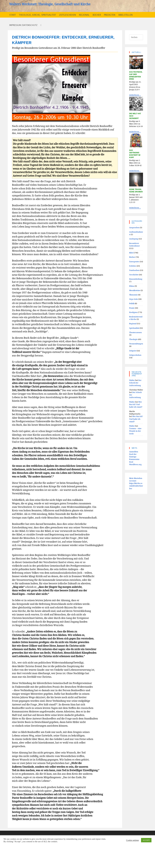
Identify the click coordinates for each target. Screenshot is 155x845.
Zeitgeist (132, 350)
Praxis (131, 308)
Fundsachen (134, 270)
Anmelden (133, 451)
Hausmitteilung (135, 279)
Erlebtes (132, 266)
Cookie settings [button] (132, 840)
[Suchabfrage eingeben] (136, 37)
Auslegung (133, 238)
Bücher (132, 257)
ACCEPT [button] (146, 840)
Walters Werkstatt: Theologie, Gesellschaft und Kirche (49, 4)
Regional (133, 323)
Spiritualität (134, 328)
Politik (131, 303)
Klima (131, 286)
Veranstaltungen (136, 343)
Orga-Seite (133, 299)
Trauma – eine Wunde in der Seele (135, 431)
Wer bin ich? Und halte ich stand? (135, 404)
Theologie (133, 339)
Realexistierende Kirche (135, 317)
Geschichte (133, 274)
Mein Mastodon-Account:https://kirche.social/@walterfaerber (136, 483)
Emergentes (134, 261)
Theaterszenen (135, 332)
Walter (132, 380)
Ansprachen (134, 227)
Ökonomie (133, 294)
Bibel (131, 252)
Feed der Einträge (133, 455)
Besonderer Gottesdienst (134, 244)
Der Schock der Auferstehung (135, 383)
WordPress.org (135, 464)
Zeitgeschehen (135, 355)
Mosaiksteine (134, 290)
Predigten (133, 312)
